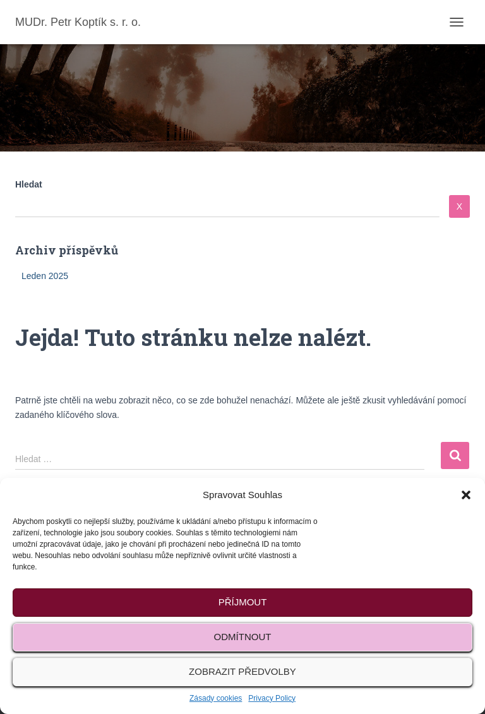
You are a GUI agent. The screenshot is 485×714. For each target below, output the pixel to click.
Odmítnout (243, 636)
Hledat (28, 184)
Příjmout (243, 602)
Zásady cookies (215, 698)
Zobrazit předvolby (242, 671)
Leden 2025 (44, 276)
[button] (466, 495)
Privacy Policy (272, 698)
